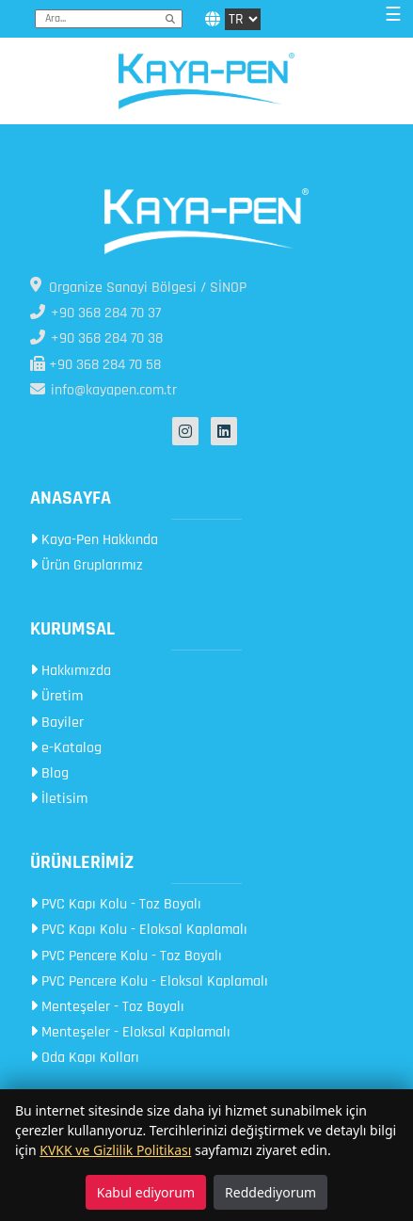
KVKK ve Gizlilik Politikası (115, 1150)
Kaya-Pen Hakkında (94, 540)
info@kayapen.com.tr (103, 390)
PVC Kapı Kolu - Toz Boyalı (115, 904)
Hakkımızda (70, 671)
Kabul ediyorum (146, 1192)
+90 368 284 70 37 (95, 313)
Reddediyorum (270, 1192)
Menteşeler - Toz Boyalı (107, 1007)
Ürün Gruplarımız (86, 565)
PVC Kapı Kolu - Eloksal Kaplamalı (138, 930)
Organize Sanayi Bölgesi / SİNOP (138, 287)
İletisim (58, 799)
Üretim (56, 696)
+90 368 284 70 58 (95, 365)
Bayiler (57, 722)
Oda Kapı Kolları (84, 1058)
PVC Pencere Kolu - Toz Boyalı (126, 956)
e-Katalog (66, 748)
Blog (49, 773)
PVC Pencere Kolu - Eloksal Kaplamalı (149, 981)
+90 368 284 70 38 (96, 338)
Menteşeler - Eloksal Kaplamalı (130, 1032)
